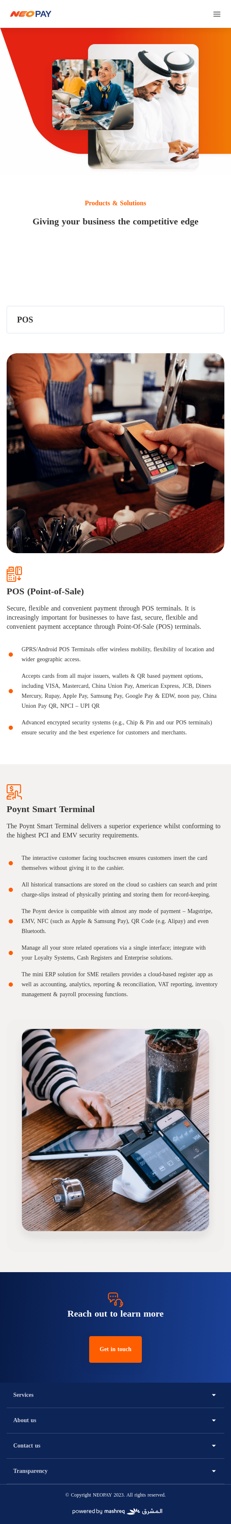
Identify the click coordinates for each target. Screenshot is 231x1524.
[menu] (217, 14)
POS (25, 319)
